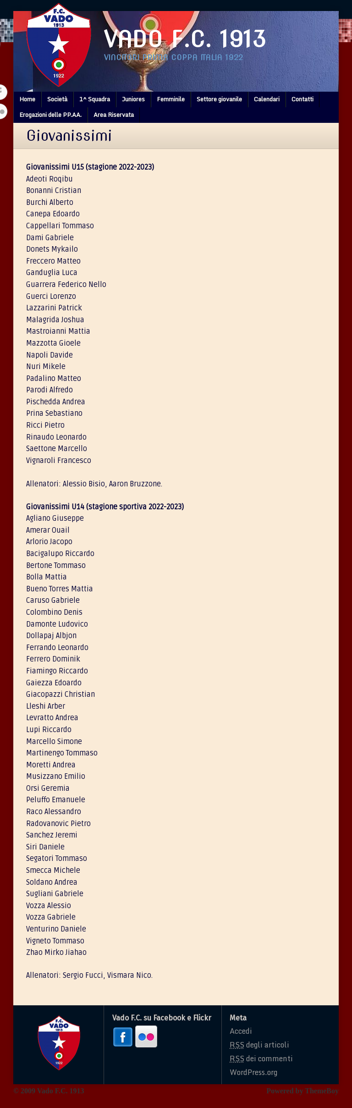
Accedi (241, 1031)
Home (27, 99)
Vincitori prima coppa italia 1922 (173, 57)
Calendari (267, 99)
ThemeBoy (322, 1091)
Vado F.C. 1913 (185, 39)
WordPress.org (253, 1072)
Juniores (133, 99)
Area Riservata (114, 115)
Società (57, 99)
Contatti (303, 99)
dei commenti (261, 1058)
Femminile (171, 99)
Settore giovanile (219, 99)
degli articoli (259, 1045)
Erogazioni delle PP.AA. (50, 115)
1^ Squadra (94, 99)
